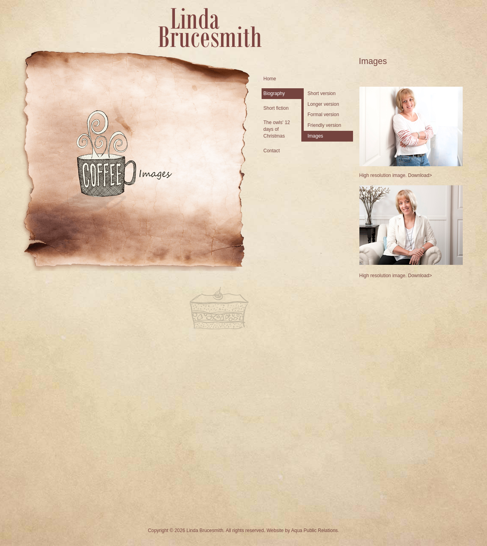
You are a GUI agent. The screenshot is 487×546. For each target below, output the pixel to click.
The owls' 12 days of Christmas (277, 129)
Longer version (323, 104)
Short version (322, 93)
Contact (272, 151)
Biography (274, 93)
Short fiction (276, 108)
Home (270, 79)
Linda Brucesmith (210, 27)
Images (315, 136)
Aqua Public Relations (314, 530)
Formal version (323, 114)
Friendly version (324, 125)
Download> (420, 175)
